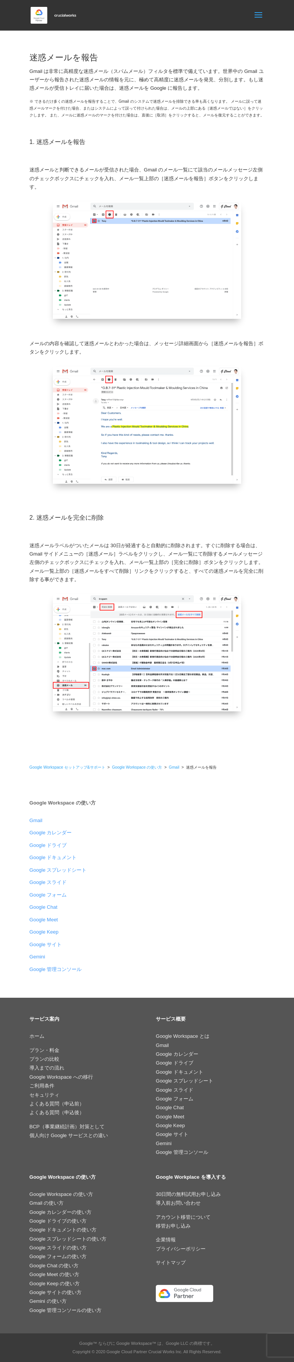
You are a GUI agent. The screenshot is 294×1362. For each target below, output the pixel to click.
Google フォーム (48, 895)
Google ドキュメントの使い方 (63, 1230)
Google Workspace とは (182, 1036)
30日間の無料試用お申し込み (188, 1194)
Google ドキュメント (53, 857)
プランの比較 (44, 1059)
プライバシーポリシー (181, 1249)
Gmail (174, 767)
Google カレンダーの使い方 (60, 1212)
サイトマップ (171, 1262)
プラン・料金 (44, 1050)
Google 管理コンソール (55, 969)
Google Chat (43, 907)
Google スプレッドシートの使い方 (68, 1239)
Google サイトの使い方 (55, 1292)
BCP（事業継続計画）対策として (67, 1126)
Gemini (37, 957)
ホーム (36, 1036)
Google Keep (44, 932)
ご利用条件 (41, 1086)
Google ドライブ (48, 845)
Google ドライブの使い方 (58, 1221)
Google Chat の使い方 (54, 1265)
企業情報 (166, 1239)
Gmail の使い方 (46, 1203)
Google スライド (48, 882)
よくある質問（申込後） (56, 1112)
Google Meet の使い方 (54, 1274)
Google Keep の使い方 (54, 1283)
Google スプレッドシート (58, 870)
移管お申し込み (173, 1226)
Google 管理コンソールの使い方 (65, 1310)
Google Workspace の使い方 (137, 767)
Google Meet (43, 920)
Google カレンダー (50, 832)
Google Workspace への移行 (61, 1077)
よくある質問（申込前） (56, 1104)
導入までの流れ (46, 1068)
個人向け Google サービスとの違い (68, 1135)
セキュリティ (44, 1095)
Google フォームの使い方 (58, 1256)
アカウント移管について (183, 1217)
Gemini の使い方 (48, 1301)
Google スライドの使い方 (58, 1248)
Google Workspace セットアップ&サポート (67, 767)
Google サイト (45, 944)
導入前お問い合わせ (178, 1203)
